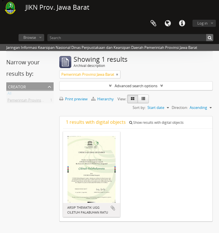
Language (168, 23)
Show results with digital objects (156, 122)
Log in (202, 23)
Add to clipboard (113, 208)
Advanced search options (136, 85)
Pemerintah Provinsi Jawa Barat (33, 101)
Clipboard (153, 23)
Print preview (73, 98)
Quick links (182, 23)
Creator (17, 86)
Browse (29, 37)
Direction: (180, 107)
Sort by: (139, 107)
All (9, 94)
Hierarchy (103, 98)
